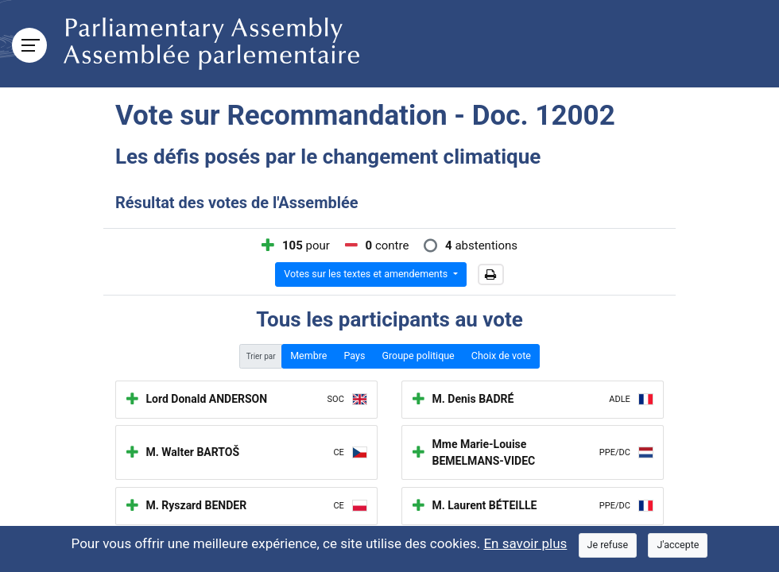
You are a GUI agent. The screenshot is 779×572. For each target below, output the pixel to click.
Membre (308, 355)
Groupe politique (418, 355)
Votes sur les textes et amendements (367, 274)
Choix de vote (501, 355)
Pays (354, 355)
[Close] (608, 545)
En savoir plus (525, 543)
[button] (491, 275)
